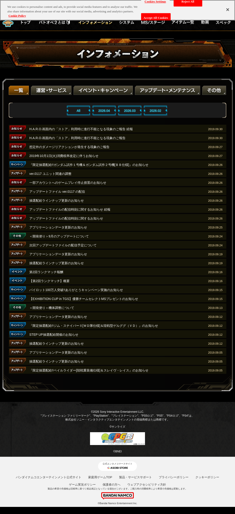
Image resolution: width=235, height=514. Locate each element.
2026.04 (104, 111)
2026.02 (155, 111)
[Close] (228, 6)
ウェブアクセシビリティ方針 (146, 484)
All (78, 111)
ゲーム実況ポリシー (82, 484)
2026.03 (130, 111)
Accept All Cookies (156, 14)
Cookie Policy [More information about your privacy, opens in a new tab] (17, 12)
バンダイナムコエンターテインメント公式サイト (48, 477)
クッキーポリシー (207, 477)
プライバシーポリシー (174, 477)
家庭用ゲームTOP (100, 477)
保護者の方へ (111, 484)
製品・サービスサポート (135, 477)
